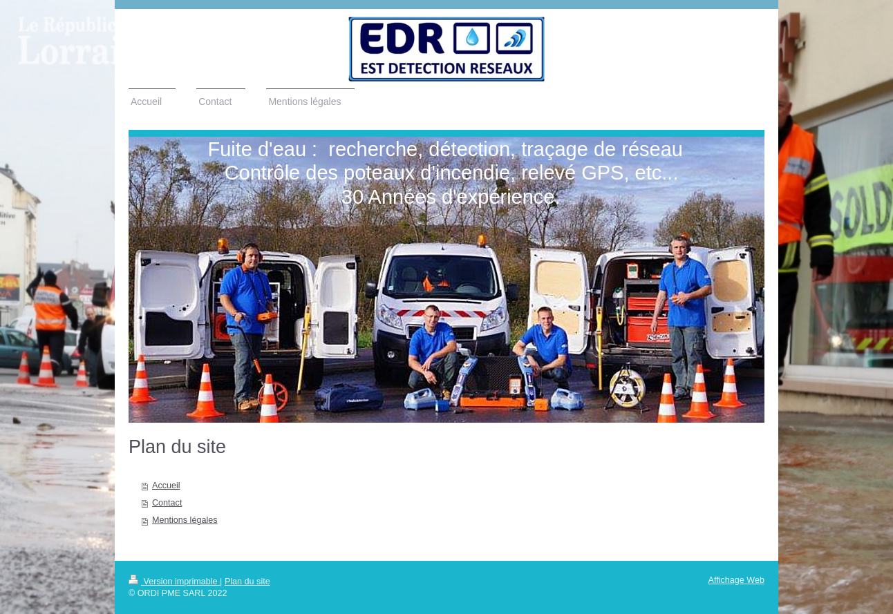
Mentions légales (185, 520)
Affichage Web (736, 580)
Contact (167, 503)
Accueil (166, 485)
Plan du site (247, 581)
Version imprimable (174, 581)
